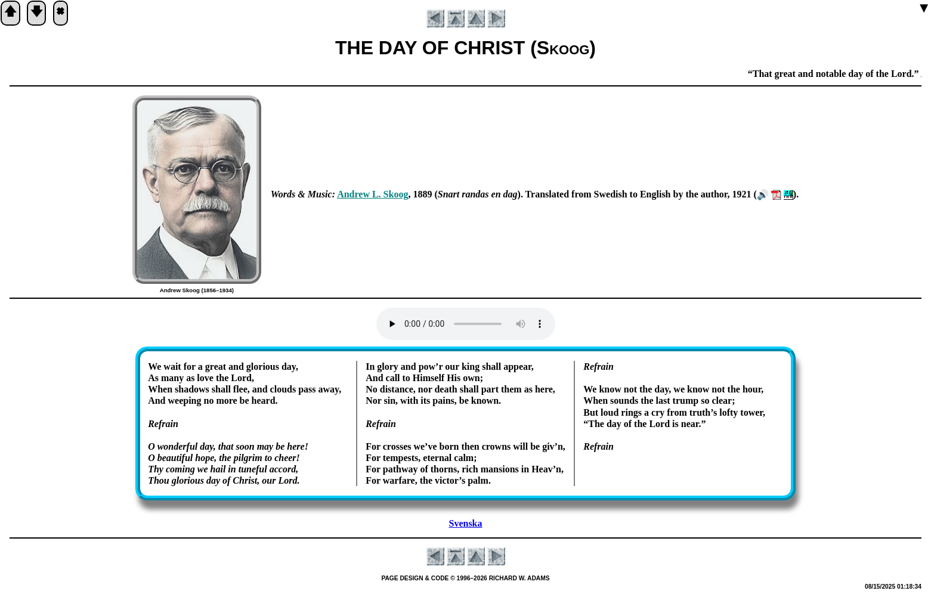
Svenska (465, 523)
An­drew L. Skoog (372, 194)
